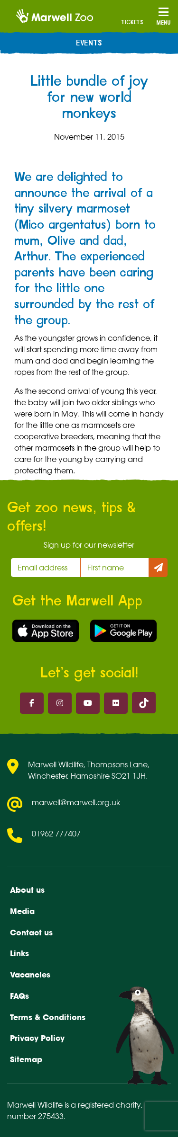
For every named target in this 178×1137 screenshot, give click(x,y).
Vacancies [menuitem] (30, 974)
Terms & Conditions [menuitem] (47, 1017)
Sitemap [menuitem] (26, 1059)
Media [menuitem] (22, 911)
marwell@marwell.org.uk (76, 802)
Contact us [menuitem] (31, 932)
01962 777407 (56, 833)
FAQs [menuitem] (19, 996)
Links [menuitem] (19, 953)
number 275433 (35, 1116)
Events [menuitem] (89, 43)
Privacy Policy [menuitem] (37, 1038)
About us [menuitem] (27, 890)
